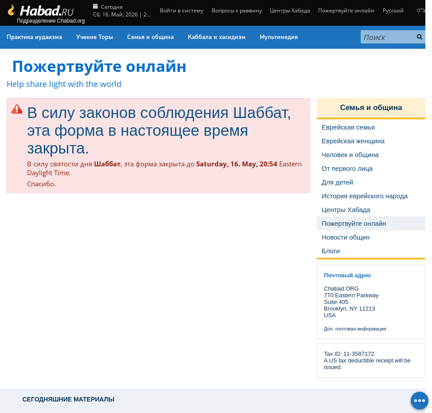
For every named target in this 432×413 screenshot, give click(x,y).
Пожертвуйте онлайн (346, 10)
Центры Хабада (290, 10)
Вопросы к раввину (237, 10)
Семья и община (150, 37)
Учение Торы (94, 37)
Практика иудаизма (34, 37)
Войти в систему (181, 10)
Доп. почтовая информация (355, 328)
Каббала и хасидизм (216, 37)
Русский (393, 10)
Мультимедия (279, 37)
